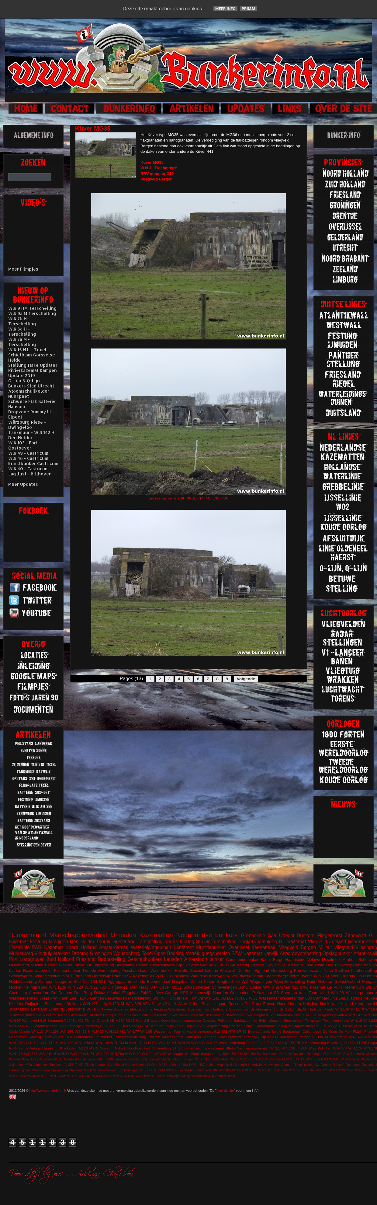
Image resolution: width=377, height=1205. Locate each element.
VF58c (234, 1059)
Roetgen (236, 1026)
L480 (192, 1065)
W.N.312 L (70, 1076)
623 (117, 1026)
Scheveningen (224, 987)
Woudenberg (126, 953)
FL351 (68, 1065)
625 (53, 1015)
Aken (182, 1003)
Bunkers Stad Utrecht (31, 385)
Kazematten (156, 934)
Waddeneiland (46, 1026)
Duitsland (294, 965)
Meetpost (70, 1059)
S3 (276, 992)
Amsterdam (39, 992)
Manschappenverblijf (78, 934)
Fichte (144, 1015)
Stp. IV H (161, 998)
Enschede (136, 981)
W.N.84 (371, 1009)
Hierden (100, 1065)
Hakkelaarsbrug (23, 981)
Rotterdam (353, 1065)
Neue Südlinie (336, 970)
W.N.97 (15, 1020)
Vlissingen (366, 947)
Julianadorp (19, 1009)
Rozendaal (369, 1065)
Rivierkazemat (250, 976)
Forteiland (82, 976)
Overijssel (238, 947)
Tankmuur (82, 965)
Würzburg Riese (242, 1043)
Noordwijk (255, 1065)
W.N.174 (261, 1059)
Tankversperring (348, 965)
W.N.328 (133, 1003)
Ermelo (120, 1015)
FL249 (327, 1054)
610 (274, 1043)
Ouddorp (209, 1020)
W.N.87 (129, 1076)
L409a (173, 1065)
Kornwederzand (308, 970)
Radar (265, 959)
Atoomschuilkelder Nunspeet (28, 393)
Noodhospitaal (138, 1048)
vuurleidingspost (200, 1031)
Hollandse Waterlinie (190, 976)
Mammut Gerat (191, 1015)
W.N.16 (356, 1020)
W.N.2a (184, 1043)
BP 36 (242, 1031)
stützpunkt (33, 1015)
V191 (207, 1059)
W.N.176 (357, 1009)
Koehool (142, 1065)
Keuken (370, 998)
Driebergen (314, 1054)
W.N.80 (118, 1076)
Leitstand (39, 1009)
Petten (209, 981)
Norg (142, 1037)
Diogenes (120, 1009)
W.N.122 (66, 1043)
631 (225, 1031)
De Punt (334, 987)
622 (295, 987)
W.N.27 (98, 1031)
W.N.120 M (114, 1003)
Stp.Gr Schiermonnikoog (100, 1070)
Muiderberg (21, 953)
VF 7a (179, 1070)
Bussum (235, 1003)
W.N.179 (361, 1070)
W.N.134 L (265, 1070)
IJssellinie (19, 947)
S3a (272, 935)
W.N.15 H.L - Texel (27, 349)
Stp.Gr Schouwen (192, 965)
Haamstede (18, 1037)
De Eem (245, 970)
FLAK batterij (237, 965)
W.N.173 (340, 1048)
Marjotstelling (139, 998)
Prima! (248, 8)
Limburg (56, 1009)
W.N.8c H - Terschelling (22, 331)
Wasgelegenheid (23, 998)
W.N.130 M (119, 1043)
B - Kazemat (292, 941)
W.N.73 (320, 976)
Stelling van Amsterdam (294, 1026)
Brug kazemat (312, 987)
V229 (216, 1059)
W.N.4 (300, 1059)
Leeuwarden (116, 998)
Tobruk (103, 941)
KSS (184, 992)
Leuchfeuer (103, 1037)
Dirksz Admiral (107, 992)
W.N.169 (309, 1070)
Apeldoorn (79, 1015)
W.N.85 (241, 998)
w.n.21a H (167, 1003)
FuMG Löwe (151, 992)
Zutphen (283, 987)
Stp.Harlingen (128, 1070)
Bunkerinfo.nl (27, 934)
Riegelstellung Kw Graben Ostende (319, 1065)
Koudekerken (52, 1037)
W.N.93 (27, 1026)
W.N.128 (102, 1043)
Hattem (294, 1003)
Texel (147, 953)
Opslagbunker (337, 953)
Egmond (261, 970)
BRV (300, 1043)
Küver (232, 976)
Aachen (63, 1015)
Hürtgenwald (366, 1003)
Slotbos (257, 965)
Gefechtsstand (347, 981)
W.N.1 (275, 1048)
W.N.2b (370, 965)
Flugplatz (130, 992)
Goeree (65, 965)
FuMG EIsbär (84, 1065)
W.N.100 (370, 1037)
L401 (69, 1037)
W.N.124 (51, 1031)
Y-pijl (62, 1026)
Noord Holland (81, 947)
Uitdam (189, 1059)
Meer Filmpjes (23, 268)
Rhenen (119, 976)
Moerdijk (241, 1065)
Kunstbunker (195, 1026)
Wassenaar (269, 998)
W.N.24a (30, 1076)
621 (102, 981)
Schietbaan (54, 1003)
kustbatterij (90, 1026)
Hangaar (369, 981)
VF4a (225, 1059)
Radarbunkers (162, 965)
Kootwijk (15, 1059)
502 (281, 965)
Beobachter (292, 1031)
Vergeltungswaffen (332, 1015)
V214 (169, 1070)
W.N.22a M (277, 1059)
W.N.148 (66, 1031)
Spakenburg (59, 1070)
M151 (177, 987)
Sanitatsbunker (246, 1020)
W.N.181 (31, 1054)
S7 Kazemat (138, 976)
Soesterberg (275, 976)
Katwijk (270, 953)
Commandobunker (242, 959)
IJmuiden (123, 934)
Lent (38, 1059)
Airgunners (40, 1065)
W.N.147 (355, 1015)
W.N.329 (163, 976)
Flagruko (354, 998)
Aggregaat (116, 981)
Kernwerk (217, 976)
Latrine (15, 970)
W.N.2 (372, 1070)
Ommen (286, 1065)
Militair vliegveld (335, 947)
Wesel (223, 1043)
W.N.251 (43, 1076)
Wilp (211, 1076)
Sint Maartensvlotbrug (286, 1015)
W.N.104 (212, 1070)
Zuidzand (16, 1015)
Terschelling (149, 941)
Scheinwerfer (20, 976)
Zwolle (271, 965)
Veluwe (313, 959)
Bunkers (305, 935)
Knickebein (68, 1048)
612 (217, 1031)
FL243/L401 (73, 1020)
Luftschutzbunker (164, 1015)
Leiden (210, 1065)
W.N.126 (251, 1070)
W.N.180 (216, 965)
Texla (327, 1020)
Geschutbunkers (144, 959)
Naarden (220, 992)
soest (231, 1076)
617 (110, 1026)
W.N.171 (322, 1070)
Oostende (85, 1059)
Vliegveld (317, 941)
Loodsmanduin (125, 1037)
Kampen (46, 981)
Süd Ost (81, 981)
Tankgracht (287, 1037)
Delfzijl (108, 1015)
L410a (183, 1065)
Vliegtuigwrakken (52, 953)
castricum (56, 976)
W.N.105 (225, 1070)
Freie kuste (314, 965)
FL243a (350, 1043)
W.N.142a (308, 1048)
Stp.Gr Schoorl (171, 1059)
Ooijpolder (34, 1003)
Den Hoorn (130, 1026)
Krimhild (28, 1059)
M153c (58, 1059)
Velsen (24, 1031)
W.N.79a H (119, 1054)
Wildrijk (185, 1076)
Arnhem (350, 959)
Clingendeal (118, 987)
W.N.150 (295, 1070)
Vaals (13, 1031)
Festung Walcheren (169, 1009)
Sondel (133, 1059)
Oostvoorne (74, 1009)
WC (245, 981)
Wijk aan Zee (64, 998)
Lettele (47, 1059)
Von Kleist (341, 1020)
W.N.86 (211, 1043)
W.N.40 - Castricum (28, 468)
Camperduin (324, 998)
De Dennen (61, 992)
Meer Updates (23, 484)
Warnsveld (30, 1020)
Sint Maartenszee (37, 1070)
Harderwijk (101, 976)
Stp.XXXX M (147, 1070)
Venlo (329, 1009)
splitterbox (16, 1065)
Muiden (36, 965)
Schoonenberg (189, 1048)
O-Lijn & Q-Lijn (24, 380)
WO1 (253, 998)
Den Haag (139, 987)
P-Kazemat (262, 992)
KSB (110, 1020)
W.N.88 (141, 1076)
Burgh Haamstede (289, 959)
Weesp (46, 998)
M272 (93, 1048)
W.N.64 (97, 1076)
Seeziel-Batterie (204, 970)
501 (69, 976)
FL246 (83, 998)
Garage (171, 992)
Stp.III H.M (179, 998)
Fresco (269, 1003)
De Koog (330, 1031)
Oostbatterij (240, 992)
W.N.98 (337, 992)
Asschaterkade (136, 970)
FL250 (337, 1054)
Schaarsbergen (196, 987)
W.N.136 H (290, 1048)
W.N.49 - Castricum (28, 453)
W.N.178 (370, 1048)
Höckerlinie (19, 987)
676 (232, 1031)
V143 (161, 1070)
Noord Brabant (148, 1020)
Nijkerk (120, 1048)
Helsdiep (310, 1003)
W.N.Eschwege (168, 1076)
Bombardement (267, 1054)
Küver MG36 (158, 1065)
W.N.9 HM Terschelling (32, 308)
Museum (106, 1048)
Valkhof (189, 1070)
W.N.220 (75, 987)
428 (267, 1043)
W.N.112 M (49, 1043)
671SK (290, 1043)
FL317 (347, 1054)
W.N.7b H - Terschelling (22, 321)
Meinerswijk (200, 992)
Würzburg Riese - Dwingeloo (27, 424)
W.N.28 (15, 1026)
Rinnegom (193, 1037)
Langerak (63, 981)
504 (234, 1054)
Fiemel (90, 1020)
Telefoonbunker (66, 970)
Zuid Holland (60, 959)
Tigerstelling (103, 965)
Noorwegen (272, 1065)
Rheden (98, 1059)
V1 (152, 976)
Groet (101, 1020)
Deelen (142, 965)
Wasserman (163, 1031)
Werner (179, 1031)
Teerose (304, 1037)
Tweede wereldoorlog (101, 970)
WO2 (356, 1059)
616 (43, 1020)
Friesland (85, 959)
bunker (216, 959)
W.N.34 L (85, 1076)
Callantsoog (312, 1031)
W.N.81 (149, 1003)
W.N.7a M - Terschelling (22, 342)
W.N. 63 (355, 1037)
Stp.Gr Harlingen (310, 1009)
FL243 (133, 1015)
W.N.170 (325, 1048)
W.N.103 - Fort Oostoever (23, 445)
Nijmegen (38, 987)
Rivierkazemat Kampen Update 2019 (32, 373)
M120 (83, 1048)
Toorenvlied (319, 992)
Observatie (213, 1015)
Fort (13, 959)
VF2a (372, 1026)
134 (94, 981)
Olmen (196, 981)
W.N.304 (56, 1076)
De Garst (253, 1003)
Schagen (209, 1037)
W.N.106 (238, 1070)
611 (103, 1026)
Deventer (299, 1054)
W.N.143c (247, 1059)
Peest (178, 1037)
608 (46, 1015)
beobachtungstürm (215, 1054)
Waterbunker (161, 970)
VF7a (91, 1009)
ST (174, 1048)
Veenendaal (263, 947)
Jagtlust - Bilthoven (30, 473)
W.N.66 (334, 1059)
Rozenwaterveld (37, 970)
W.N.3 (290, 1059)
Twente (306, 976)
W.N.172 (335, 1070)
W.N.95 (146, 1031)
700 (253, 1054)
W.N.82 (226, 998)
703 (102, 987)
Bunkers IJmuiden (257, 941)
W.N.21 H (83, 1031)
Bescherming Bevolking (324, 1043)
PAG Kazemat (47, 947)
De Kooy (285, 1054)
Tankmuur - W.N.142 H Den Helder (31, 435)
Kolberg (35, 1037)
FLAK (341, 998)
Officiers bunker (160, 1037)
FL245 (362, 1043)
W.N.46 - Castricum (28, 458)
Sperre (293, 976)
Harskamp (50, 1048)
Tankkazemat (213, 1048)
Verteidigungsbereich (208, 953)
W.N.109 (33, 1043)
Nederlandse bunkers (206, 934)
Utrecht (286, 935)
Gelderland (124, 941)
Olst (329, 965)
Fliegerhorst (329, 935)
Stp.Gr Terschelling (216, 941)
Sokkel (249, 1026)
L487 (201, 1065)
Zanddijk (74, 1026)
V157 (198, 1059)
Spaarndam (265, 1026)
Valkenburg (339, 1037)
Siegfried (261, 1015)
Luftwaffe (220, 1009)
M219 (130, 1020)
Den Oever (160, 987)
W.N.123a (57, 987)
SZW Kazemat (246, 953)
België (277, 1031)
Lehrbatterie (83, 1037)
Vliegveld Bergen (297, 947)
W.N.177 (348, 1070)
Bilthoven (104, 1009)
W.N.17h (16, 1054)
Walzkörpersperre (361, 992)
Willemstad (199, 1076)
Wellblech (192, 1054)
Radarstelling (111, 959)
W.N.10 (37, 1031)
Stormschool (293, 1020)
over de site (225, 1090)
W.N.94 (147, 1054)
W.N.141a (281, 1070)
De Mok (345, 1031)
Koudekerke (173, 1026)
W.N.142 (212, 998)
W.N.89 (134, 1054)
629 (281, 1043)
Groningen (101, 953)
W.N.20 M (16, 1076)
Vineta (199, 1070)
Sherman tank (293, 992)
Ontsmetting (161, 1048)
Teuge (332, 1026)
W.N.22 (63, 1054)
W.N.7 (108, 1076)
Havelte (181, 970)
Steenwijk (251, 1037)
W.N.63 (322, 1059)
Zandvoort (355, 935)
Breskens (56, 1065)
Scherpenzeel (362, 941)
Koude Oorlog (179, 941)
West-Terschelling (289, 981)
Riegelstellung (217, 1026)
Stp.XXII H (269, 1037)
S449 (109, 1059)
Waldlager (175, 1054)
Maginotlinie (225, 1065)
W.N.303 (198, 1043)
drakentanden (292, 998)
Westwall (228, 970)
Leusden (173, 959)
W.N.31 (88, 1054)
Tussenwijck (348, 1026)
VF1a (363, 1026)
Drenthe (80, 953)
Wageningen (261, 981)
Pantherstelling (364, 970)
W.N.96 (152, 1076)
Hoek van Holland (336, 1003)
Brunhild (95, 1015)
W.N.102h (17, 1043)
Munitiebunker (211, 947)
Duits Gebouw (320, 981)
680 (246, 1054)
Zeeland (337, 941)
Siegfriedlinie (228, 981)
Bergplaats (125, 965)
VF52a (311, 1015)
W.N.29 (75, 1054)
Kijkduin (16, 1003)
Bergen (51, 965)
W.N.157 (150, 1043)
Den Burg (83, 992)
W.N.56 (311, 1059)
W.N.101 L (92, 1003)
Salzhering (16, 1070)
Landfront (184, 947)
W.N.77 (133, 1031)
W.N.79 (346, 1059)
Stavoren (75, 1070)
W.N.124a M (84, 1043)
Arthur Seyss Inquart (208, 1003)
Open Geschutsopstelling (181, 1020)
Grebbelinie (253, 935)
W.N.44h (102, 1054)
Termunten (313, 1020)
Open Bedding (169, 953)
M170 (120, 1020)
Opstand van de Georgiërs (250, 1009)
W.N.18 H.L (168, 1043)
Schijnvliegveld (270, 1020)
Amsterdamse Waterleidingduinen (135, 947)
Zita (259, 1043)
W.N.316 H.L (115, 1031)
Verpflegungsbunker (253, 1048)
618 (240, 1054)
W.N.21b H (47, 1054)
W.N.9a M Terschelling (32, 313)
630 (309, 998)
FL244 (358, 1031)
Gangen (97, 998)
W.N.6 (268, 987)
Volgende (246, 679)
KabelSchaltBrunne (121, 1065)
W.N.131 (136, 1043)
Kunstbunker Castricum (33, 463)
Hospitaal (180, 981)
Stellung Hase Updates (33, 365)
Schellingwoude (230, 1037)
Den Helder (82, 941)
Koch (208, 1009)
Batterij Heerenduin (345, 976)
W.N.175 (355, 1048)
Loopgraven (31, 959)
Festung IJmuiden (49, 941)
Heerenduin (353, 987)
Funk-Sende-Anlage (25, 1048)
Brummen (55, 1020)
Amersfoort (195, 959)
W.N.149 (342, 1009)
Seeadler (120, 1059)
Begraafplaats (259, 1031)
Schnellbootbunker (238, 1015)
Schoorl (40, 976)
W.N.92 (91, 987)
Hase (281, 1003)
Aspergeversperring (300, 953)
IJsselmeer (331, 959)
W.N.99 (160, 1054)
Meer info (225, 8)
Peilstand (225, 1020)
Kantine (157, 1026)
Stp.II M (320, 1026)
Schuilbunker (250, 987)
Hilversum (194, 1009)
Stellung (73, 1003)
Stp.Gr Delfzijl (284, 1009)
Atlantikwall (365, 953)
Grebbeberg (281, 970)
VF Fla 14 (320, 1037)
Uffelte (230, 1048)
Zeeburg (221, 1076)
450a (28, 1065)
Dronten (370, 976)
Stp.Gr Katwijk (149, 1059)
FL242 (145, 1026)
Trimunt (196, 998)
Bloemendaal (158, 981)
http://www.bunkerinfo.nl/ (47, 1090)
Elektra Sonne (141, 1009)
